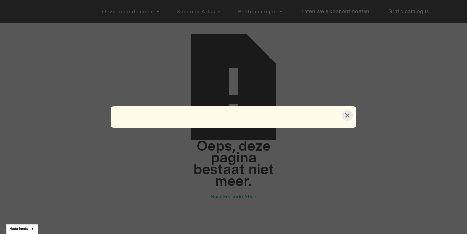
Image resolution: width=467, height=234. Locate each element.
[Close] (347, 115)
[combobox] (22, 229)
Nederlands (18, 229)
